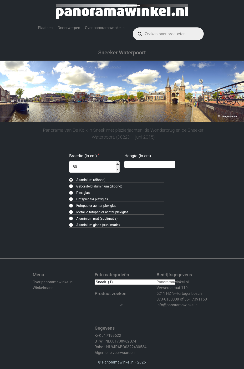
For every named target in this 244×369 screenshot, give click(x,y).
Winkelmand (43, 288)
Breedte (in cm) (83, 156)
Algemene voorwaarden (115, 352)
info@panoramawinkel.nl (177, 305)
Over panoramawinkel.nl (105, 28)
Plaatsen (45, 28)
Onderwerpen (68, 28)
